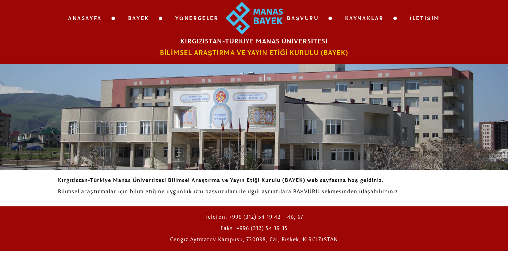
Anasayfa (85, 18)
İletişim (425, 18)
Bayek (138, 18)
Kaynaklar (364, 18)
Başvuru (303, 18)
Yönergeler (197, 18)
